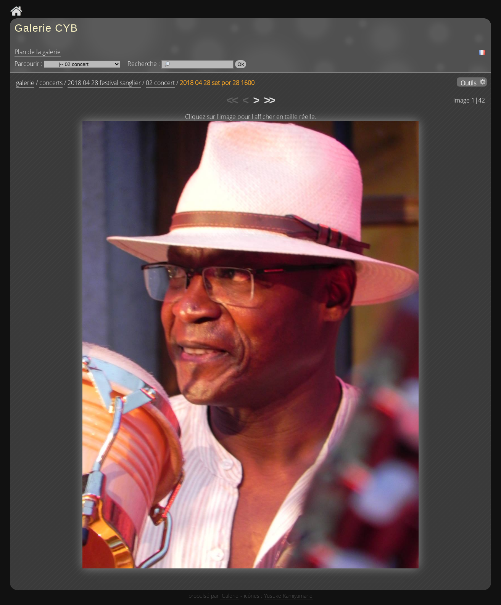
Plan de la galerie (37, 52)
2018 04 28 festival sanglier (104, 83)
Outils (468, 83)
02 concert (160, 83)
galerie (25, 83)
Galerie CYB (46, 28)
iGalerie (229, 595)
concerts (51, 83)
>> (269, 100)
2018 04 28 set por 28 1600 (217, 83)
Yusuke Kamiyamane (288, 595)
